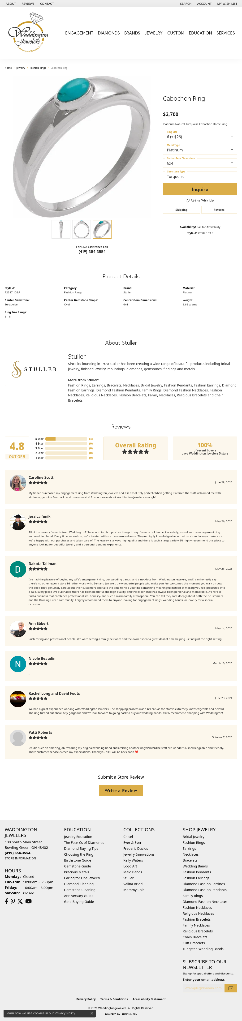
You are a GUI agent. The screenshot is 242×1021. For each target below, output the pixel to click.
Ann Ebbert (38, 623)
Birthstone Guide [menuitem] (77, 860)
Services (225, 33)
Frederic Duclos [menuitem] (135, 848)
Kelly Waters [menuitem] (133, 860)
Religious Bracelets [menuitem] (198, 931)
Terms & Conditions (114, 999)
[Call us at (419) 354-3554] (17, 852)
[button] (185, 3)
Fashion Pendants (178, 385)
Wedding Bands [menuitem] (195, 866)
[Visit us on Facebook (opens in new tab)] (6, 901)
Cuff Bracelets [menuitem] (194, 943)
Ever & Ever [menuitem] (132, 842)
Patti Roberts (40, 732)
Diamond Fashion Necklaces (185, 390)
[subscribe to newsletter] (231, 988)
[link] (10, 3)
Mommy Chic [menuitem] (133, 890)
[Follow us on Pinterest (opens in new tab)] (13, 901)
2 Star (39, 453)
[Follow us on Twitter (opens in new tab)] (20, 901)
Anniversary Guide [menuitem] (78, 895)
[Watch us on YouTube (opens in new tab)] (28, 901)
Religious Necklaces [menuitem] (198, 913)
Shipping (181, 209)
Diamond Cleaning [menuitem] (79, 884)
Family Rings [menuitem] (193, 895)
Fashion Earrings (207, 385)
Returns (219, 209)
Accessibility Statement (149, 999)
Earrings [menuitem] (189, 848)
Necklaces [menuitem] (191, 854)
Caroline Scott (41, 477)
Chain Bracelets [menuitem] (195, 937)
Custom (175, 33)
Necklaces (131, 385)
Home (8, 67)
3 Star (39, 448)
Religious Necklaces (101, 395)
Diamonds (109, 33)
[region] (81, 147)
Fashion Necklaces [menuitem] (197, 907)
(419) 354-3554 (92, 251)
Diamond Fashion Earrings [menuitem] (204, 884)
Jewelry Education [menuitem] (78, 836)
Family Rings (152, 390)
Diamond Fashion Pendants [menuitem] (205, 890)
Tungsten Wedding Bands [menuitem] (203, 949)
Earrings (98, 385)
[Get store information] (20, 858)
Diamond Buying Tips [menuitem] (81, 848)
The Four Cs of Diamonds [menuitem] (84, 842)
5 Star (39, 439)
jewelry (20, 67)
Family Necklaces (161, 395)
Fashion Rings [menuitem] (194, 842)
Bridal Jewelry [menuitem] (193, 836)
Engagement (79, 33)
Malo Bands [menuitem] (132, 872)
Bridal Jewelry (151, 385)
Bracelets (114, 385)
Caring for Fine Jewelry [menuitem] (82, 878)
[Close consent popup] (92, 1013)
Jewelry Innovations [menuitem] (139, 854)
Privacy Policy (86, 999)
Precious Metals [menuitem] (76, 872)
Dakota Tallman (42, 563)
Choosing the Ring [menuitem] (78, 854)
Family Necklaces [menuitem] (196, 925)
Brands (132, 33)
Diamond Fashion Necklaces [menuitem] (205, 901)
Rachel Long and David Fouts (54, 693)
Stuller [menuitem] (128, 878)
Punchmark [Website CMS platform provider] (130, 1014)
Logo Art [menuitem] (130, 866)
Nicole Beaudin (42, 658)
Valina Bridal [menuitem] (133, 884)
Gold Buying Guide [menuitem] (79, 901)
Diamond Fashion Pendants (118, 390)
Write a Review (121, 790)
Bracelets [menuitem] (190, 860)
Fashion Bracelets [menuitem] (197, 919)
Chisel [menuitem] (128, 836)
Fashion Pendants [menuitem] (197, 872)
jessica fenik (40, 516)
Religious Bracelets (192, 395)
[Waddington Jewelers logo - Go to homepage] (30, 33)
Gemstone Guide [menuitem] (77, 866)
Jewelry (154, 33)
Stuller (127, 292)
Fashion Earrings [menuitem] (196, 878)
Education (200, 33)
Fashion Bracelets (133, 395)
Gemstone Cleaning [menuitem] (79, 890)
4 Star (39, 444)
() (91, 439)
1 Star (39, 458)
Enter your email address (204, 979)
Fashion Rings (38, 67)
